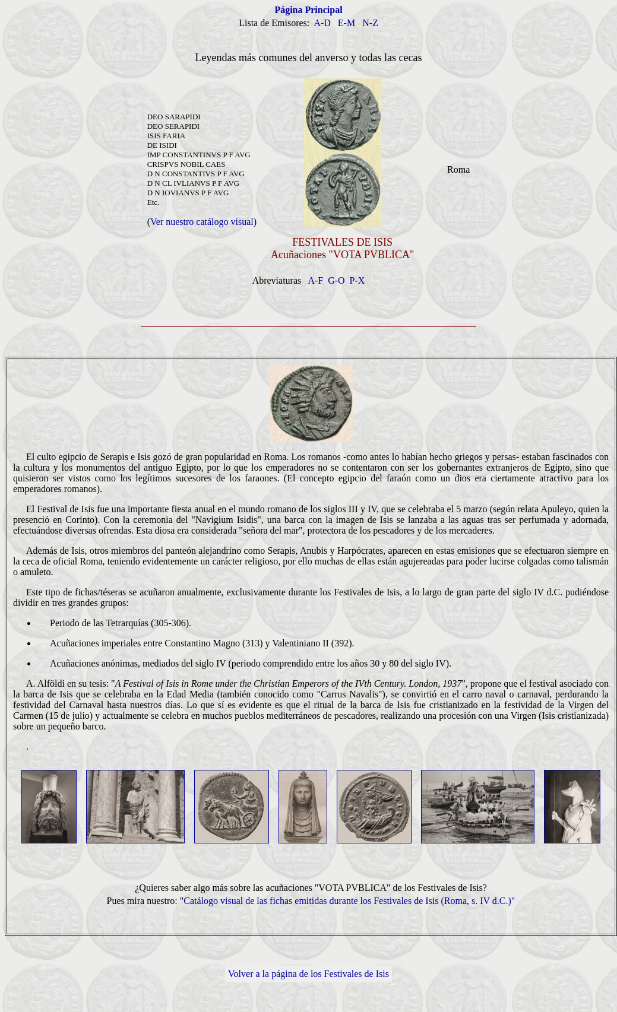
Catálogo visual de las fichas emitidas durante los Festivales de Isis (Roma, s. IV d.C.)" (349, 901)
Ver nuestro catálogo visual (202, 222)
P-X (357, 280)
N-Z (370, 23)
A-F (315, 280)
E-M (346, 23)
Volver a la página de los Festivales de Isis (308, 974)
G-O (336, 280)
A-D (322, 23)
